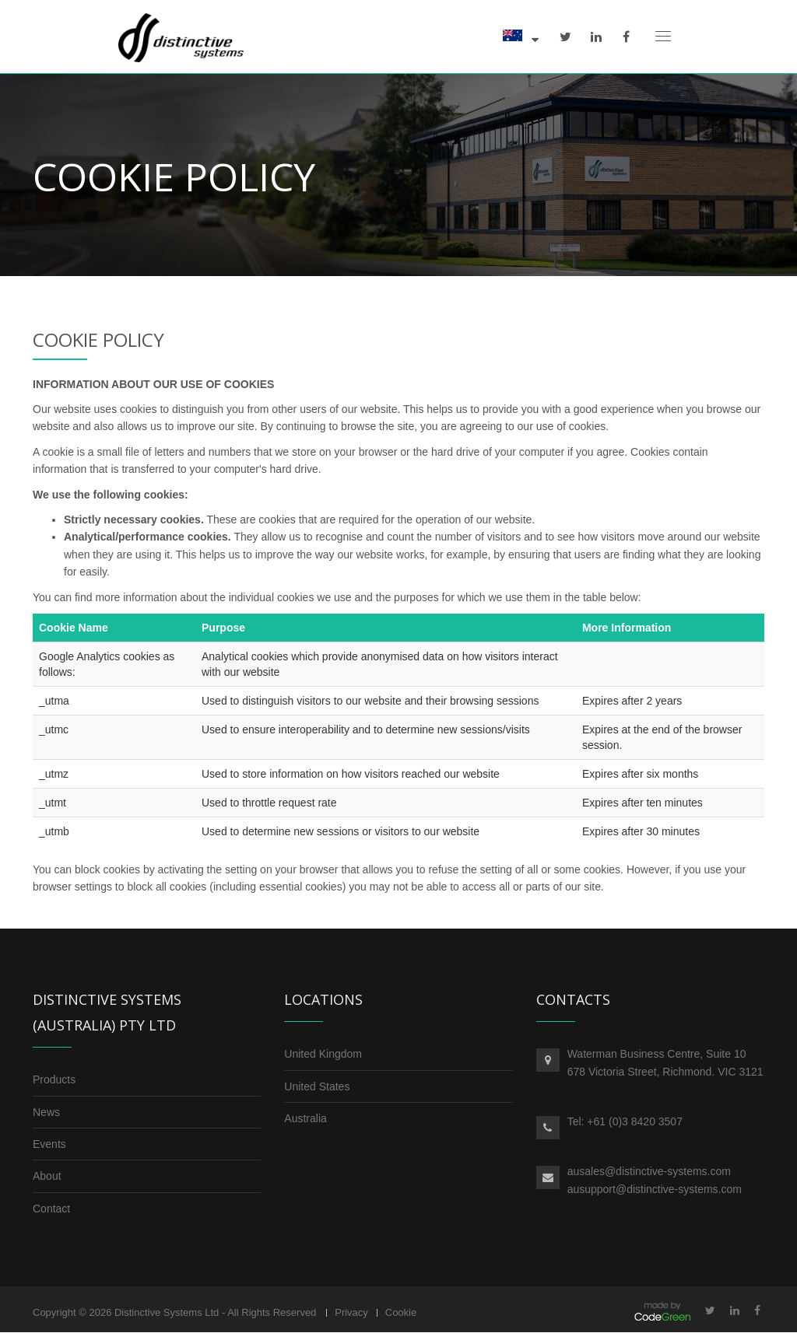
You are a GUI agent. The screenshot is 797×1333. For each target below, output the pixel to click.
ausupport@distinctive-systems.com (654, 1189)
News (46, 1112)
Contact (51, 1208)
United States (316, 1086)
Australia (305, 1118)
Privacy (351, 1312)
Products (54, 1079)
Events (49, 1144)
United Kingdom (323, 1054)
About (47, 1176)
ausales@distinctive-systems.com (649, 1172)
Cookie (400, 1312)
